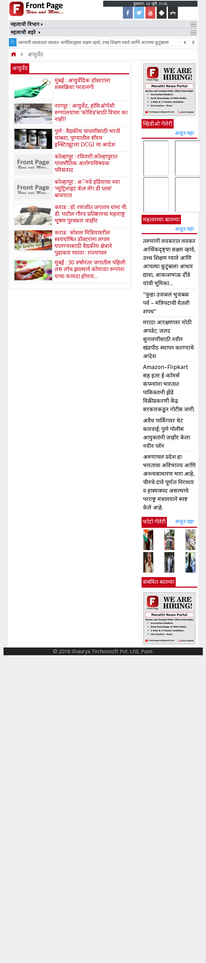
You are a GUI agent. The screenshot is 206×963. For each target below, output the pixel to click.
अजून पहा (184, 133)
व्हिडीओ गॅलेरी (157, 123)
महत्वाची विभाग (27, 24)
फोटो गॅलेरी (154, 521)
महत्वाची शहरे (26, 32)
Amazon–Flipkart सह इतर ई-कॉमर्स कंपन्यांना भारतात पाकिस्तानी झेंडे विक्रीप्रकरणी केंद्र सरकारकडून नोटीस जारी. (169, 388)
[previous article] (193, 42)
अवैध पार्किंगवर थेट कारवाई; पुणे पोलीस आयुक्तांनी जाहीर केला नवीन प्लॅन (166, 433)
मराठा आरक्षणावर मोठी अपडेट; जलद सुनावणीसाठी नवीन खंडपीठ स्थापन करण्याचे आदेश (168, 339)
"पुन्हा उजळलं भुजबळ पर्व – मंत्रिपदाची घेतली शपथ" (166, 302)
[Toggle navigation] (193, 24)
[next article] (185, 42)
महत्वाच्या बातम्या (161, 219)
